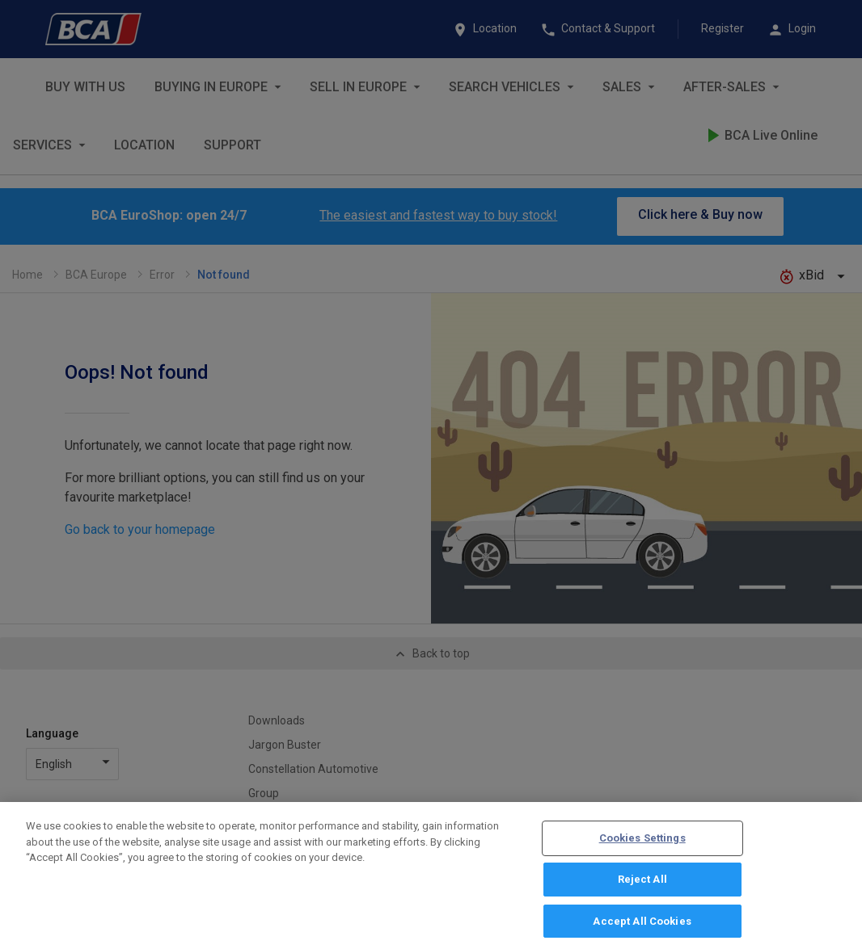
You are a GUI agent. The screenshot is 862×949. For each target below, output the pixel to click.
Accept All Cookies (642, 926)
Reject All (642, 885)
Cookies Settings (642, 844)
